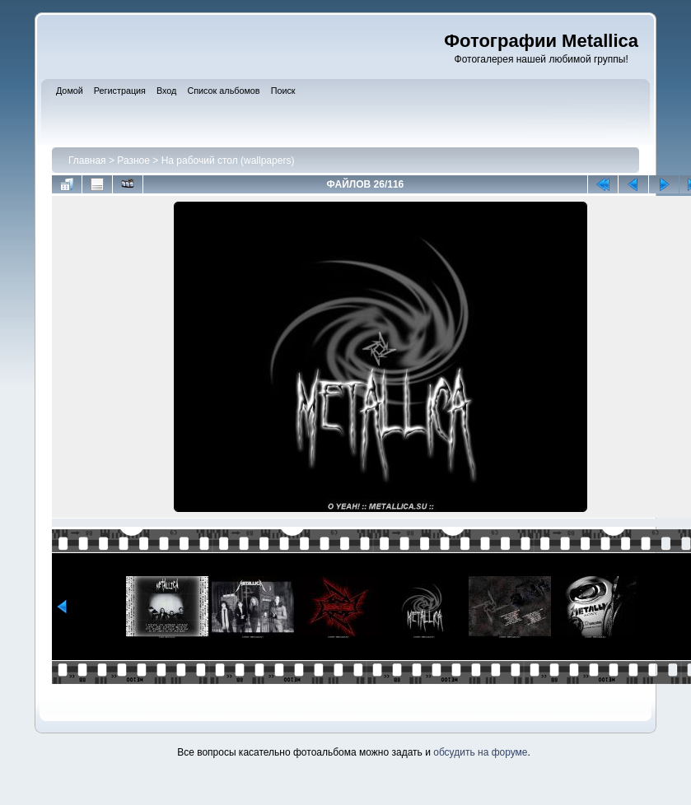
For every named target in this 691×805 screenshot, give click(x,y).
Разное (133, 160)
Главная (87, 160)
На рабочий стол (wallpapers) (228, 160)
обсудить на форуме (480, 752)
